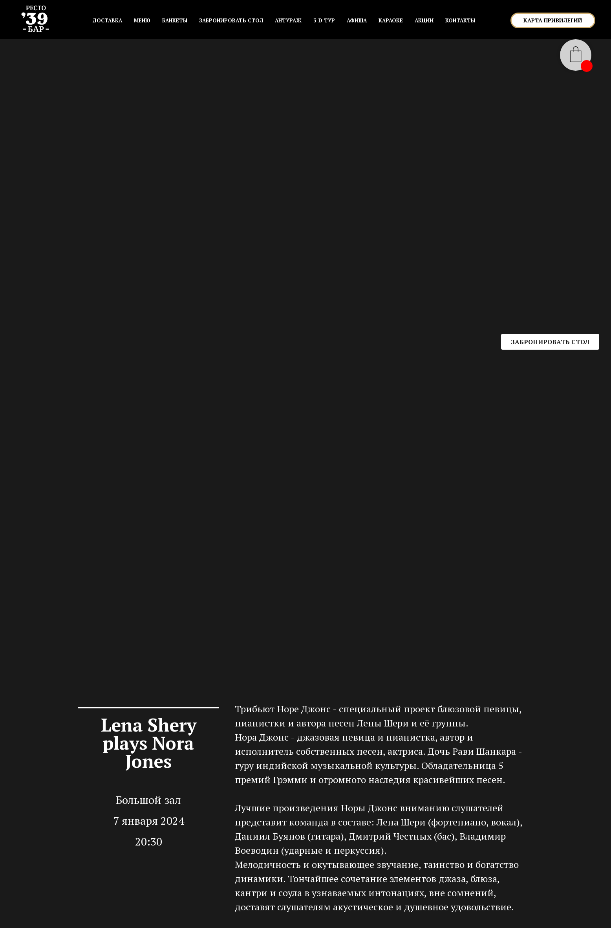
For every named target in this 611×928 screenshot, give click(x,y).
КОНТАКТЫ (460, 20)
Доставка (107, 20)
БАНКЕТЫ (174, 20)
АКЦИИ (424, 20)
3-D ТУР (324, 20)
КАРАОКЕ (391, 20)
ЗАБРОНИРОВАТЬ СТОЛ (231, 20)
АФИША (357, 20)
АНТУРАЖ (288, 20)
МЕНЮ (142, 20)
